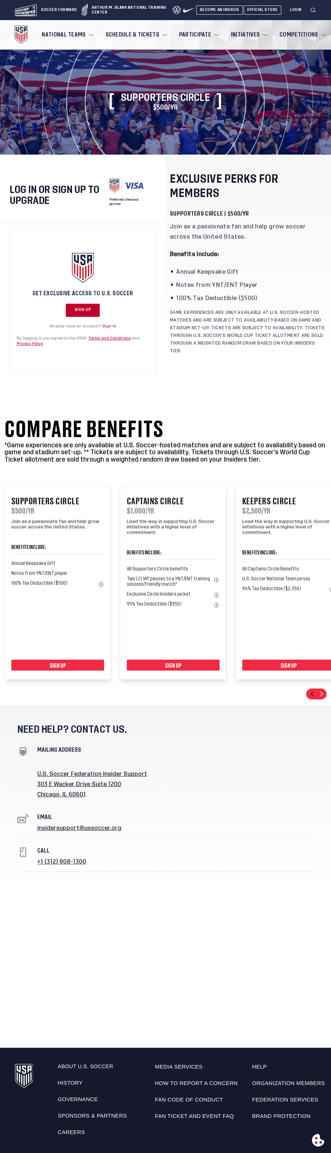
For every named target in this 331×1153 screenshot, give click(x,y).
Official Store (262, 10)
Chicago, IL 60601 (61, 794)
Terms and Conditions (109, 338)
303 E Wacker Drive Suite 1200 (79, 784)
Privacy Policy (30, 344)
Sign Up (83, 310)
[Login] (296, 10)
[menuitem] (67, 34)
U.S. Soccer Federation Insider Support (92, 774)
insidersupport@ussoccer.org (79, 828)
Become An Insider (219, 10)
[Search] (313, 10)
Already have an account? (83, 326)
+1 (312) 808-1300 (61, 862)
